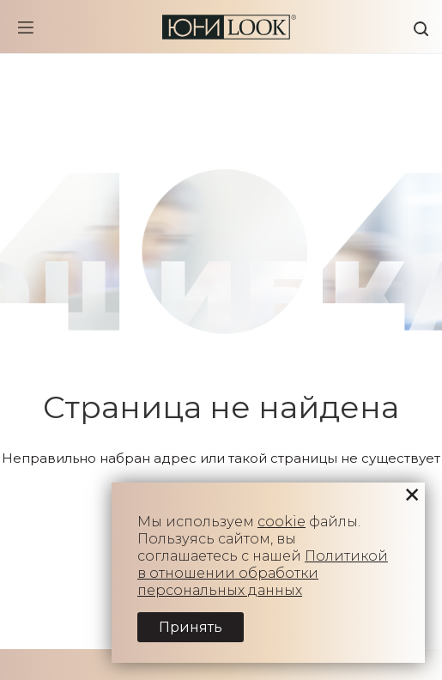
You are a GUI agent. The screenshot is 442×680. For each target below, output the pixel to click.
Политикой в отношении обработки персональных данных (262, 573)
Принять (190, 627)
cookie (281, 521)
